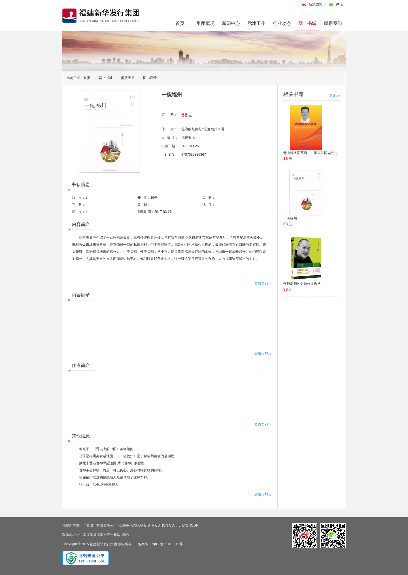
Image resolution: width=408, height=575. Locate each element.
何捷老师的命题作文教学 (302, 284)
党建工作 (256, 23)
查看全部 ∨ (263, 283)
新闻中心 (231, 23)
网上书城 (307, 23)
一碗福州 (290, 218)
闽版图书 (128, 78)
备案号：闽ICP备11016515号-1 (162, 544)
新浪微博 (315, 4)
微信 (339, 4)
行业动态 (282, 23)
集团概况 (205, 23)
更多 (334, 96)
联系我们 (333, 23)
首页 (179, 23)
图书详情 (150, 78)
